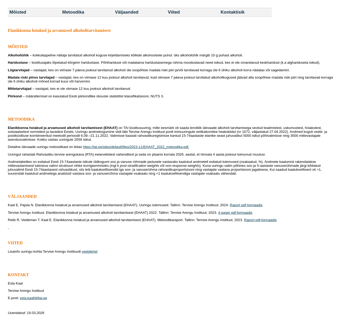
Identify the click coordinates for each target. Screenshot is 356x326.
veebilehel (89, 251)
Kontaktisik (233, 12)
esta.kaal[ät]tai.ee (33, 298)
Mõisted (17, 12)
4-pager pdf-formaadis (235, 213)
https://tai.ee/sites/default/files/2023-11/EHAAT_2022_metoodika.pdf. (136, 147)
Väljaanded (127, 12)
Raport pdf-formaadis (246, 205)
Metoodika (73, 12)
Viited (174, 12)
